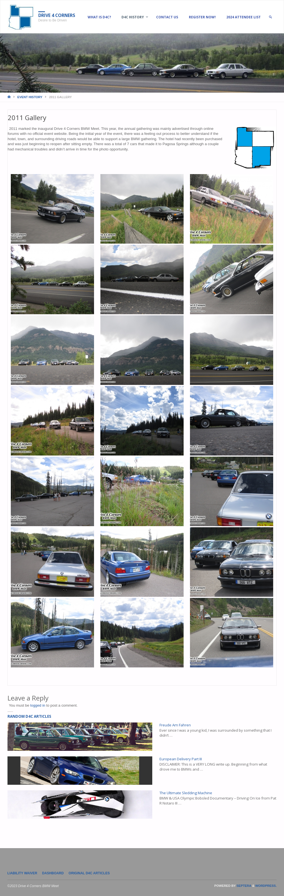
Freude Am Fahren (175, 724)
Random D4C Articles (29, 716)
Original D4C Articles (89, 873)
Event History (29, 97)
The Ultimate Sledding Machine (185, 792)
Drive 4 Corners (57, 15)
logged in (37, 705)
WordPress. (266, 885)
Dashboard (53, 873)
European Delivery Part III (180, 758)
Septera (243, 885)
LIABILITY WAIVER (22, 873)
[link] (271, 17)
